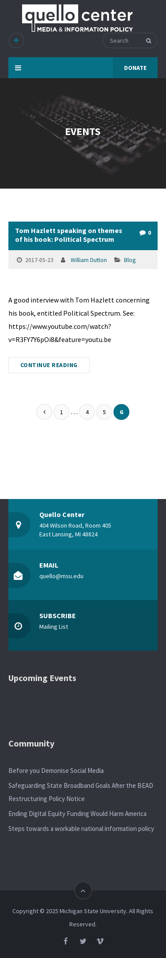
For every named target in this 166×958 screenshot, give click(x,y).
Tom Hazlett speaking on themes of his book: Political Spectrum (68, 235)
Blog (130, 260)
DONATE (135, 68)
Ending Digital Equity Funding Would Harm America (77, 813)
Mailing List (53, 626)
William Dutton (89, 260)
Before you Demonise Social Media (56, 770)
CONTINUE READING (49, 365)
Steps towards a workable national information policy (81, 828)
